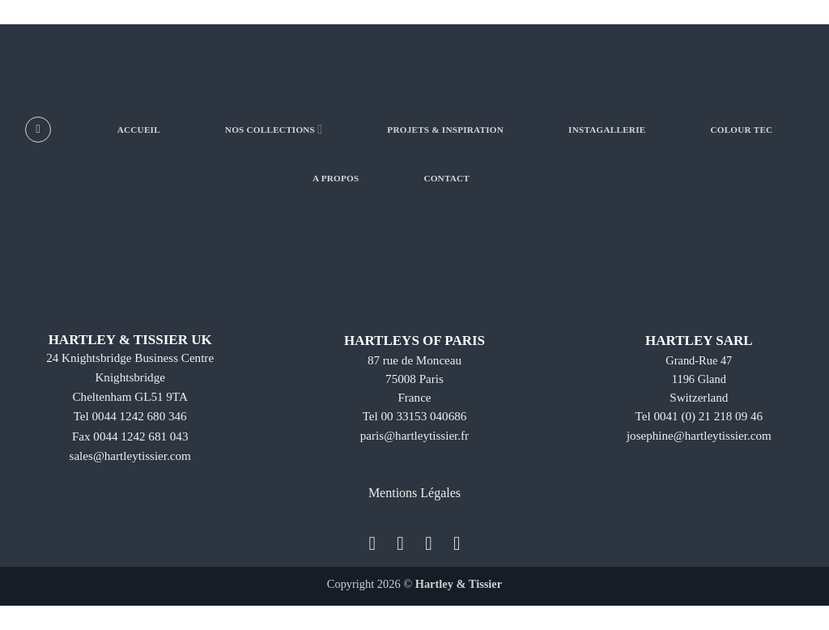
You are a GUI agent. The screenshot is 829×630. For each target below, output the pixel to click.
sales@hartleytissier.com (130, 456)
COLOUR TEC (741, 129)
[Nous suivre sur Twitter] (428, 543)
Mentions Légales (414, 493)
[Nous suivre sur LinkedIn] (457, 543)
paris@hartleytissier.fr (414, 436)
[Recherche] (38, 130)
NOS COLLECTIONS (274, 129)
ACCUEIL (138, 129)
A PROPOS (335, 178)
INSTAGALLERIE (606, 129)
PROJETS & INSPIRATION (445, 129)
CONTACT (446, 178)
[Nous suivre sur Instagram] (400, 543)
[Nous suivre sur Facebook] (372, 543)
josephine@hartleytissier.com (699, 436)
